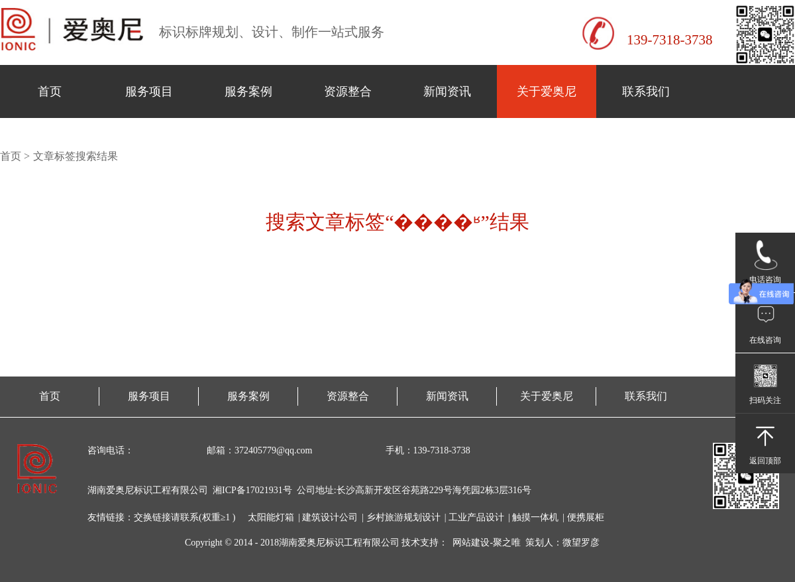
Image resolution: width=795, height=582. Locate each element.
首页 (50, 91)
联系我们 (646, 91)
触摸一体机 (535, 517)
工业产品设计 (476, 517)
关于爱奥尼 (546, 91)
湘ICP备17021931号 (252, 490)
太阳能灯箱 (271, 517)
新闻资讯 (447, 91)
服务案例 (248, 91)
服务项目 (149, 91)
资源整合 (348, 91)
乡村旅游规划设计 (403, 517)
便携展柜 (585, 517)
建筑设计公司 (330, 517)
